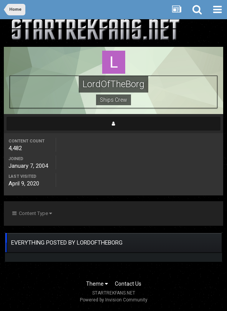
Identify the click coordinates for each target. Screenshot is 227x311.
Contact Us (128, 284)
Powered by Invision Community (113, 300)
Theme (97, 284)
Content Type (32, 213)
